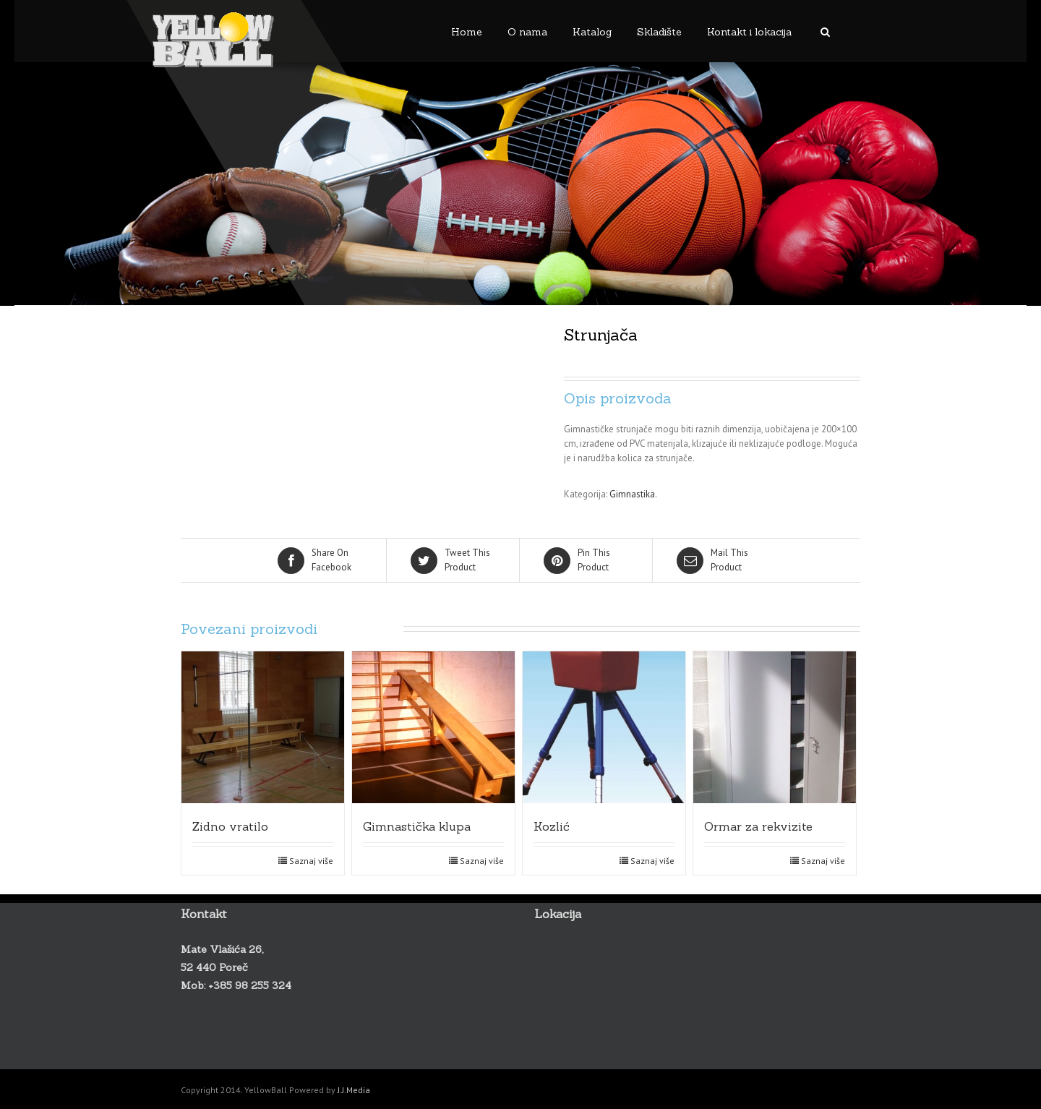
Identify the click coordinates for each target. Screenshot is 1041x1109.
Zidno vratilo (230, 826)
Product (454, 559)
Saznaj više (311, 860)
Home (466, 31)
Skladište (659, 31)
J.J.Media (354, 1089)
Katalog (592, 31)
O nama (527, 31)
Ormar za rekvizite (758, 826)
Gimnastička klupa (417, 826)
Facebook (321, 559)
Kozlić (552, 826)
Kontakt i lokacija (749, 31)
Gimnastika (632, 494)
